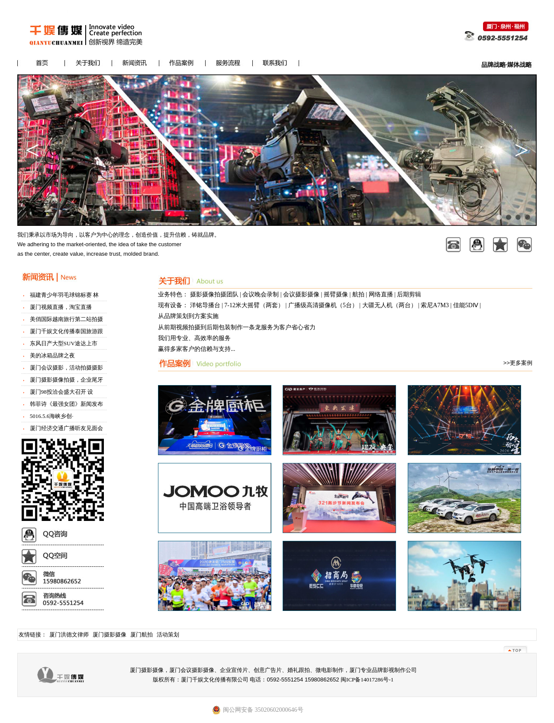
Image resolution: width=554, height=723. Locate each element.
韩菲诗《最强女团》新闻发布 (66, 404)
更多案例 (521, 363)
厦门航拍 (141, 634)
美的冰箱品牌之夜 (52, 355)
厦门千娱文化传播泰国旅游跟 (66, 331)
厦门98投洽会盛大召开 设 (61, 392)
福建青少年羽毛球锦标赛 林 (64, 295)
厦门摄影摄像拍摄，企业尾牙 (66, 379)
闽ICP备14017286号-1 (367, 679)
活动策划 (168, 634)
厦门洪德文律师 (69, 634)
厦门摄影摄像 (109, 634)
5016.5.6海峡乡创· (52, 416)
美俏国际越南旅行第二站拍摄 (66, 319)
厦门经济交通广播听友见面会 (66, 428)
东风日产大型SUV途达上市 (63, 343)
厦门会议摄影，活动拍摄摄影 (66, 367)
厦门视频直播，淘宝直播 (61, 307)
